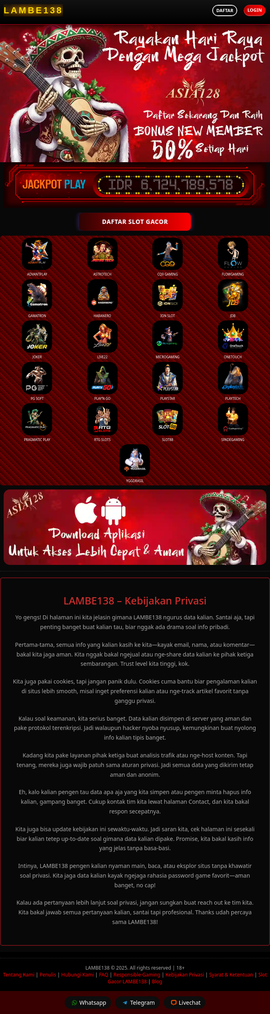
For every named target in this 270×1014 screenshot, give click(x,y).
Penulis (48, 974)
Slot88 (167, 422)
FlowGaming (233, 257)
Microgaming (167, 339)
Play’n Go (102, 381)
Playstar (167, 381)
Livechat (184, 1002)
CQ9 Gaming (167, 257)
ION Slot (167, 298)
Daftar (224, 10)
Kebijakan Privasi (184, 974)
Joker (37, 339)
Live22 (102, 339)
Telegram (137, 1002)
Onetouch (233, 339)
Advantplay (37, 257)
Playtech (233, 381)
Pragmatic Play (37, 422)
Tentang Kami (18, 974)
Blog (157, 981)
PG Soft (37, 381)
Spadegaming (233, 422)
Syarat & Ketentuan (231, 974)
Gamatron (37, 298)
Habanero (102, 298)
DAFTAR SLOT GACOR (134, 221)
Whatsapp (88, 1002)
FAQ (103, 974)
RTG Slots (102, 422)
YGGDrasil (135, 463)
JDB (233, 298)
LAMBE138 (98, 967)
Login (254, 10)
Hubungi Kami (77, 974)
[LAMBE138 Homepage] (33, 10)
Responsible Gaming (137, 974)
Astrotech (102, 257)
